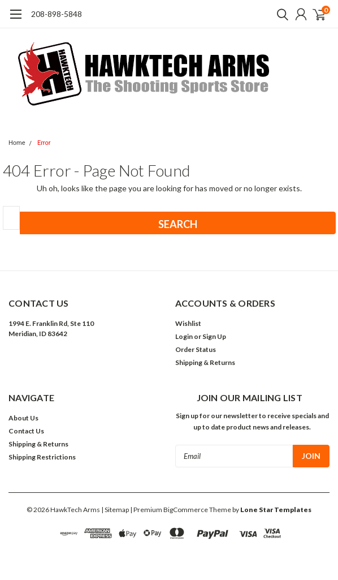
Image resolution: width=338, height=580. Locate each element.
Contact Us (26, 431)
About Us (23, 418)
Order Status (195, 349)
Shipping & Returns (205, 362)
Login (184, 336)
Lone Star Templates (275, 509)
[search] (279, 14)
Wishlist (188, 323)
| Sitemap (115, 509)
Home (16, 143)
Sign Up (214, 336)
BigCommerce (185, 509)
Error (44, 143)
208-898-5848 (56, 14)
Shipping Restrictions (42, 457)
